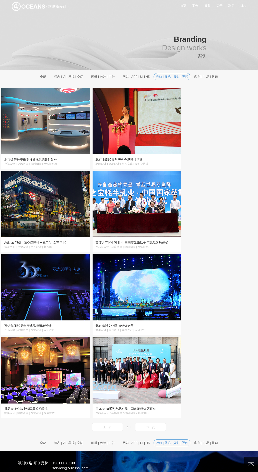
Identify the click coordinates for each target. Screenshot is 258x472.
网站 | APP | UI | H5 (136, 76)
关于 (219, 5)
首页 (183, 5)
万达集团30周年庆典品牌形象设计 (113, 234)
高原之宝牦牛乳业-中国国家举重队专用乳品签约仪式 (40, 234)
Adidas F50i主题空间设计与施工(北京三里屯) (207, 155)
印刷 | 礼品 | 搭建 (206, 76)
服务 (207, 5)
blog (243, 5)
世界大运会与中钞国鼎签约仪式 (26, 313)
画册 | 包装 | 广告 (103, 76)
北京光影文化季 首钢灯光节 (195, 234)
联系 (231, 5)
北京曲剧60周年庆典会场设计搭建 (113, 155)
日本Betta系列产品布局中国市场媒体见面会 (120, 313)
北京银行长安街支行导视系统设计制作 (30, 155)
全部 (43, 76)
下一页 (151, 331)
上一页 (107, 331)
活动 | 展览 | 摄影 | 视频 (172, 76)
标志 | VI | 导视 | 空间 (68, 76)
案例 (195, 5)
